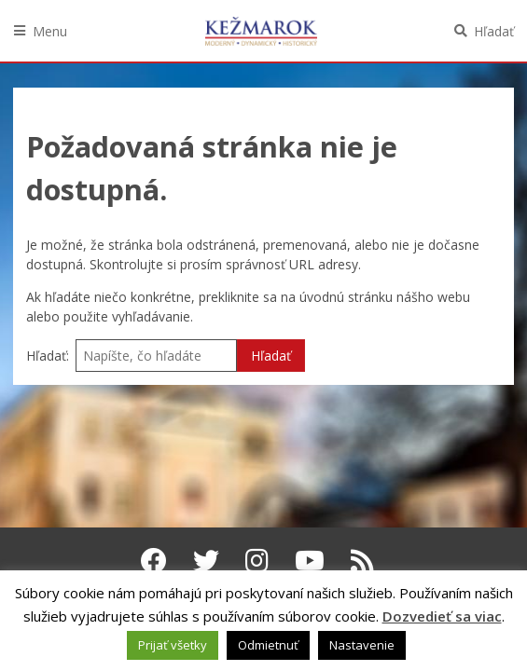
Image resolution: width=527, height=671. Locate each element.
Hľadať (494, 31)
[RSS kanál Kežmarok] (362, 560)
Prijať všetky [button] (172, 645)
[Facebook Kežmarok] (154, 560)
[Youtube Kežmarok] (310, 560)
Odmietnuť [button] (268, 645)
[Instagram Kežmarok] (257, 560)
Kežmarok (261, 31)
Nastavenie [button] (362, 645)
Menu (50, 31)
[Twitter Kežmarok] (206, 560)
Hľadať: (47, 355)
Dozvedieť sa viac (442, 616)
